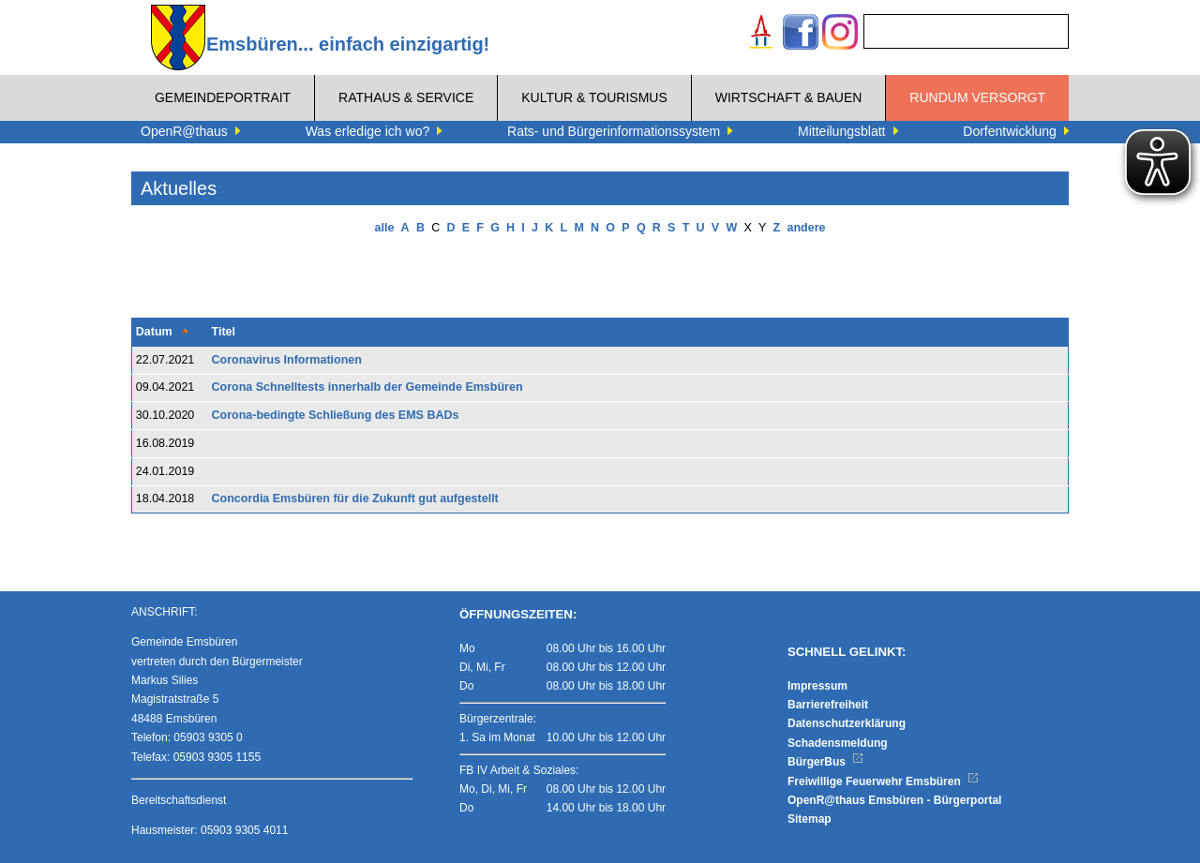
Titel (223, 331)
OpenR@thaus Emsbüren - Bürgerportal (894, 800)
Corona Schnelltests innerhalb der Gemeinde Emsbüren (367, 387)
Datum (154, 331)
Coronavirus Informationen (287, 359)
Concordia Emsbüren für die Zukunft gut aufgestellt (355, 498)
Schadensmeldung (838, 743)
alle (385, 227)
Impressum (818, 685)
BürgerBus (825, 761)
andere (806, 227)
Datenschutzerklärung (847, 723)
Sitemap (810, 819)
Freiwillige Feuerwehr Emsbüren (883, 781)
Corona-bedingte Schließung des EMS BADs (335, 415)
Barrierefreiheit (828, 704)
